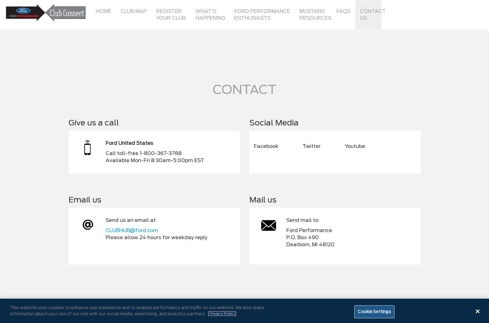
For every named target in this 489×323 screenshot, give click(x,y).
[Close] (477, 313)
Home (103, 11)
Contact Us (371, 14)
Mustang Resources (315, 14)
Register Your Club (171, 14)
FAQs (343, 11)
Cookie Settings (374, 313)
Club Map (133, 11)
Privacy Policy (222, 315)
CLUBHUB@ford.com (132, 230)
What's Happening (211, 14)
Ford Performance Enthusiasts (262, 14)
